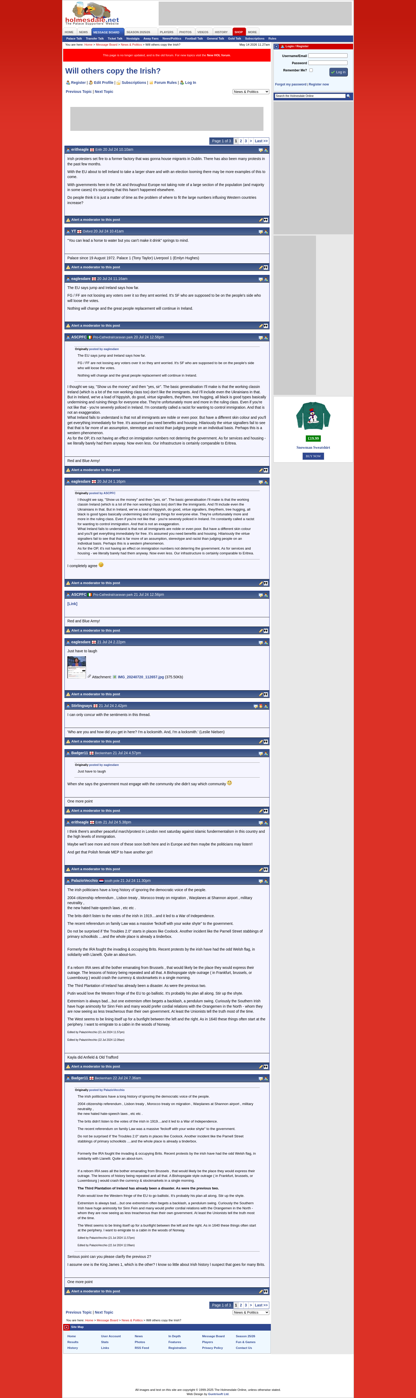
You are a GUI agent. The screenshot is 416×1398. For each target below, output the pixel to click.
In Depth (174, 1336)
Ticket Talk (115, 38)
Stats (105, 1342)
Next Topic (104, 91)
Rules (272, 38)
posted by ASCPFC (102, 493)
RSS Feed (142, 1347)
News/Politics (172, 38)
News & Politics (131, 44)
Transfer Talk (95, 38)
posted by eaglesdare (104, 349)
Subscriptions (255, 38)
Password (299, 63)
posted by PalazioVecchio (107, 1089)
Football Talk (194, 38)
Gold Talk (234, 38)
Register (78, 82)
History (72, 1347)
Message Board (107, 44)
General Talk (215, 38)
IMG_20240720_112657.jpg (141, 677)
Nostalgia (133, 38)
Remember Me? (295, 70)
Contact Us (244, 1347)
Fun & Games (245, 1342)
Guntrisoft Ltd (218, 1394)
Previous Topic (79, 91)
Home (88, 44)
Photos (140, 1342)
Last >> (261, 141)
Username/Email (294, 56)
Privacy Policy (212, 1347)
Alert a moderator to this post (95, 220)
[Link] (72, 604)
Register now (319, 84)
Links (105, 1347)
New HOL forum (218, 55)
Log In (190, 82)
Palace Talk (74, 38)
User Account (111, 1336)
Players (207, 1342)
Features (174, 1342)
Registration (177, 1347)
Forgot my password (290, 84)
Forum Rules (165, 82)
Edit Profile (104, 82)
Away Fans (151, 38)
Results (73, 1342)
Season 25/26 (245, 1336)
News (139, 1336)
